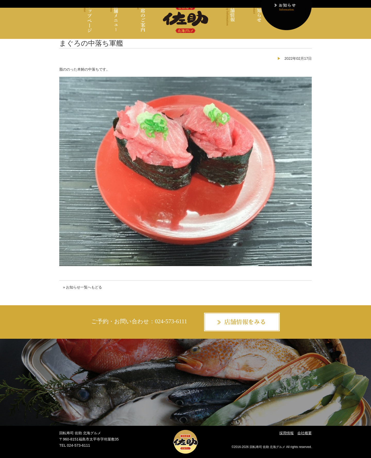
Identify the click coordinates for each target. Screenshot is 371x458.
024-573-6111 (171, 321)
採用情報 (286, 433)
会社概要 (304, 433)
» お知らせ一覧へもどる (82, 287)
